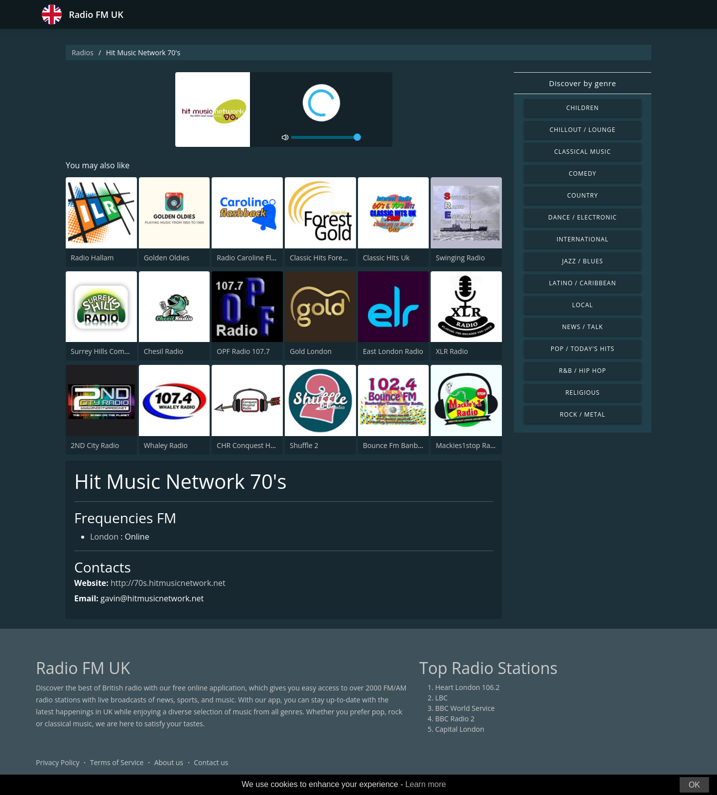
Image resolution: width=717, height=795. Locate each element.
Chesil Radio (164, 351)
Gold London (311, 351)
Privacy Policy (57, 762)
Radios (83, 52)
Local (582, 305)
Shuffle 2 (304, 445)
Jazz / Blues (582, 261)
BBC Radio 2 (455, 718)
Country (582, 195)
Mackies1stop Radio (468, 445)
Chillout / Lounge (583, 129)
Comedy (583, 173)
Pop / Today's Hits (582, 348)
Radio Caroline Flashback (257, 257)
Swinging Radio (460, 257)
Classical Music (582, 151)
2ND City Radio (95, 445)
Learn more (425, 784)
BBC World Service (465, 708)
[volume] (326, 137)
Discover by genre (582, 83)
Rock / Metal (582, 414)
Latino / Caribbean (582, 283)
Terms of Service (117, 762)
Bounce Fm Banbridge (399, 445)
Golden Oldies (167, 257)
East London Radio (393, 351)
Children (582, 108)
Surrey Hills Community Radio (119, 351)
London (104, 536)
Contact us (211, 762)
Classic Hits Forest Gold (327, 257)
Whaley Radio (166, 445)
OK (694, 785)
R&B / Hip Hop (582, 370)
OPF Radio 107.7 (243, 351)
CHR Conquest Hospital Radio (264, 445)
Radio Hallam (92, 257)
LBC (441, 697)
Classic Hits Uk (386, 257)
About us (168, 762)
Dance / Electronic (582, 217)
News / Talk (582, 327)
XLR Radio (452, 351)
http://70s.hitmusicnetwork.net (168, 582)
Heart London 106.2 (467, 687)
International (582, 239)
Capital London (459, 729)
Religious (582, 392)
